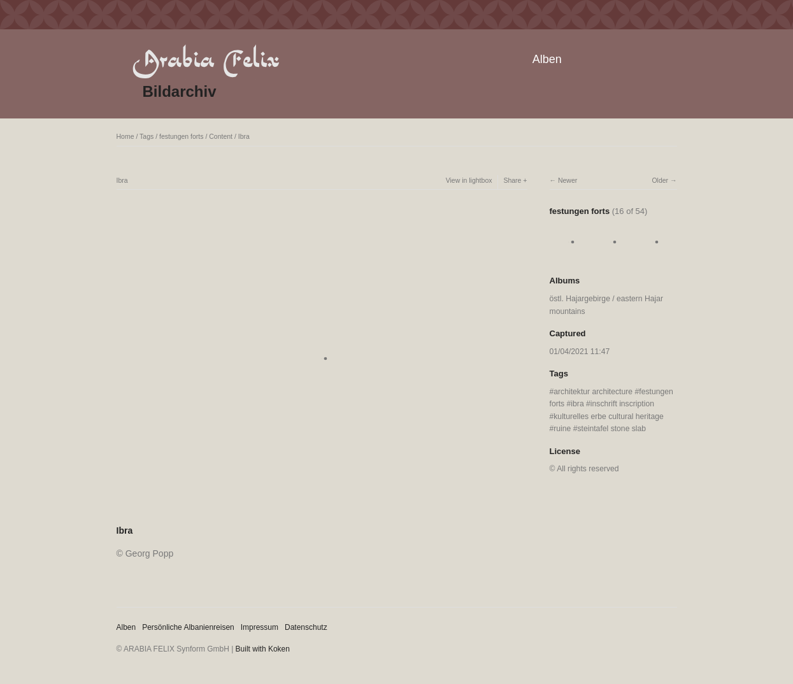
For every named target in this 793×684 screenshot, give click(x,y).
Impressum (259, 627)
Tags (146, 136)
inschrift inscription (622, 403)
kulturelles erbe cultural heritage (609, 416)
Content (220, 136)
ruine (562, 428)
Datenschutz (306, 627)
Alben (547, 59)
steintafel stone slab (612, 428)
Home (125, 136)
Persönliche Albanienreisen (188, 627)
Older (660, 180)
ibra (577, 403)
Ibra (244, 136)
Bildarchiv (180, 91)
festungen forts (181, 136)
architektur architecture (593, 391)
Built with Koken (263, 649)
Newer (567, 180)
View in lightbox (469, 180)
